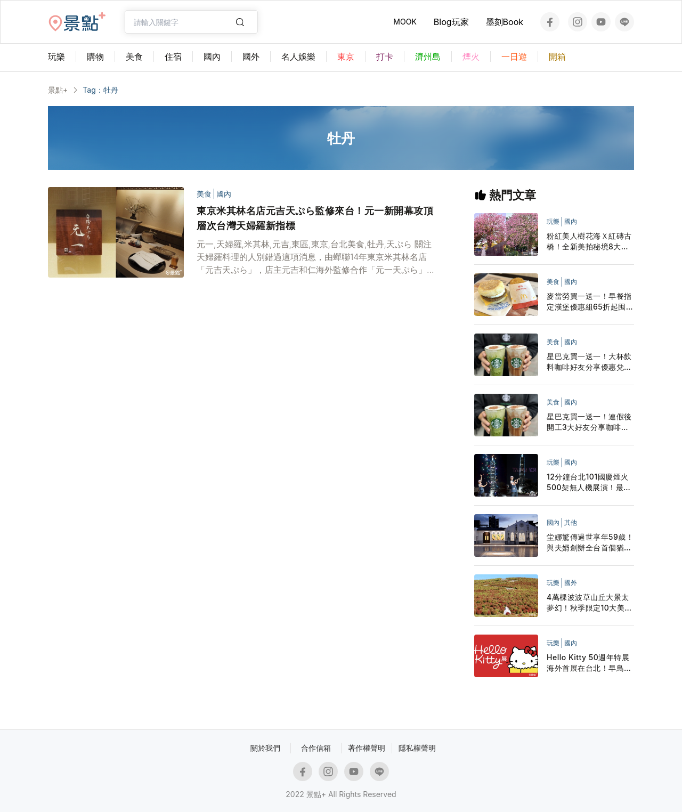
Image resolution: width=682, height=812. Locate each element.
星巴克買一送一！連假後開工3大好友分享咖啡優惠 (589, 422)
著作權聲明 (366, 747)
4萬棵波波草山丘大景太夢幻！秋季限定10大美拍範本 (589, 602)
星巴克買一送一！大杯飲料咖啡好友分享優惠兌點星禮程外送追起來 (589, 362)
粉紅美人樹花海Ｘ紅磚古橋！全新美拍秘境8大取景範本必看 (589, 241)
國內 (223, 193)
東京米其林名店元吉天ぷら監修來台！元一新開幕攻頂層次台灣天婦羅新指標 (315, 218)
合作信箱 (316, 747)
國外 (570, 583)
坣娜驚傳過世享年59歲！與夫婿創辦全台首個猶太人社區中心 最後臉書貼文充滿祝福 (590, 542)
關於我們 (265, 747)
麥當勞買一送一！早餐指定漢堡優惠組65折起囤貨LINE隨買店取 (590, 301)
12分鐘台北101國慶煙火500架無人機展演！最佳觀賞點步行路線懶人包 (589, 482)
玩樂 (553, 221)
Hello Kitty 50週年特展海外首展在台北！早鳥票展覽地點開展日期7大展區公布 (589, 663)
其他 (570, 522)
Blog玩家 (451, 22)
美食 (204, 193)
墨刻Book (504, 22)
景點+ (58, 89)
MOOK (404, 21)
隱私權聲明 (417, 747)
